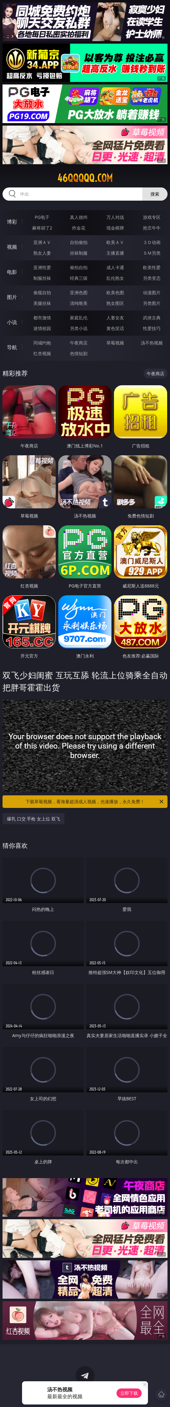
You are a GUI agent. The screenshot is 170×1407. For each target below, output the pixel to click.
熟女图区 (115, 303)
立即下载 (129, 1393)
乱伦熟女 (115, 278)
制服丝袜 (42, 278)
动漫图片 (152, 292)
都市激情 (42, 318)
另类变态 (152, 278)
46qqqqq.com (85, 178)
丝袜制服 (79, 253)
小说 (12, 322)
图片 (12, 297)
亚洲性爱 (42, 267)
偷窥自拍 (42, 292)
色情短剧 (79, 353)
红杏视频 (42, 353)
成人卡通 (115, 267)
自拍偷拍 (79, 242)
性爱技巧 (152, 328)
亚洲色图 (79, 292)
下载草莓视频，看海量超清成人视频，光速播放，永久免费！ (95, 801)
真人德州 (79, 217)
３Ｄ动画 (152, 242)
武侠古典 (152, 318)
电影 (12, 271)
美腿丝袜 (42, 303)
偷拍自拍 (79, 267)
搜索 (154, 194)
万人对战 (115, 217)
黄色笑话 (115, 328)
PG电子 (42, 217)
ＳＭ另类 (152, 253)
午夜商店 (79, 343)
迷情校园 (42, 328)
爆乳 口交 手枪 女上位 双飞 (33, 819)
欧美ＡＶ (115, 242)
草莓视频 (115, 343)
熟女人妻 (42, 253)
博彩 (12, 221)
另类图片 (152, 303)
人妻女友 (115, 318)
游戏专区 (152, 217)
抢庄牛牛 (152, 228)
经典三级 (79, 278)
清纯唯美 (79, 303)
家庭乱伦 (79, 318)
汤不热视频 (152, 343)
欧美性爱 (152, 267)
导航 (12, 347)
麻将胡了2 (42, 228)
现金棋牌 (115, 228)
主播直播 (115, 253)
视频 (12, 246)
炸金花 (78, 228)
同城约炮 (42, 343)
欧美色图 (115, 292)
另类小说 (79, 328)
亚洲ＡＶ (42, 242)
